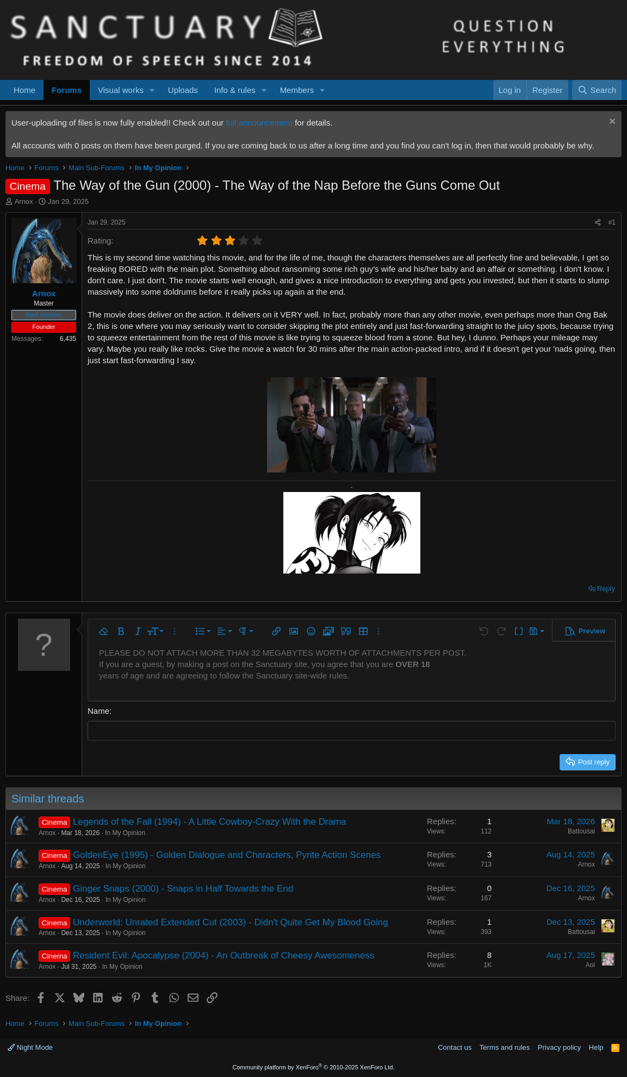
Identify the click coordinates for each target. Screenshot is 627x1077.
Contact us (454, 1047)
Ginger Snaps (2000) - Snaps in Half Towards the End (183, 888)
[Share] (598, 222)
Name (98, 710)
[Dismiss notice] (611, 122)
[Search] (597, 90)
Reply (606, 588)
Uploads (183, 90)
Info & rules (235, 90)
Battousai (581, 831)
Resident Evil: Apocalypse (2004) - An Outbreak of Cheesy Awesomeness (223, 955)
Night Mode (30, 1047)
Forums (67, 90)
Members (297, 90)
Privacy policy (559, 1047)
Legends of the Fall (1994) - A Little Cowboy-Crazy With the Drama (209, 821)
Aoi (590, 965)
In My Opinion (125, 832)
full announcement (259, 122)
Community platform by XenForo (314, 1067)
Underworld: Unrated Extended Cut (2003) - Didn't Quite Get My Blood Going (230, 922)
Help (596, 1047)
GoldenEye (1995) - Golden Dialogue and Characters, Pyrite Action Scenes (227, 855)
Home (24, 90)
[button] (152, 90)
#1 (612, 222)
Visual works (121, 90)
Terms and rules (505, 1047)
